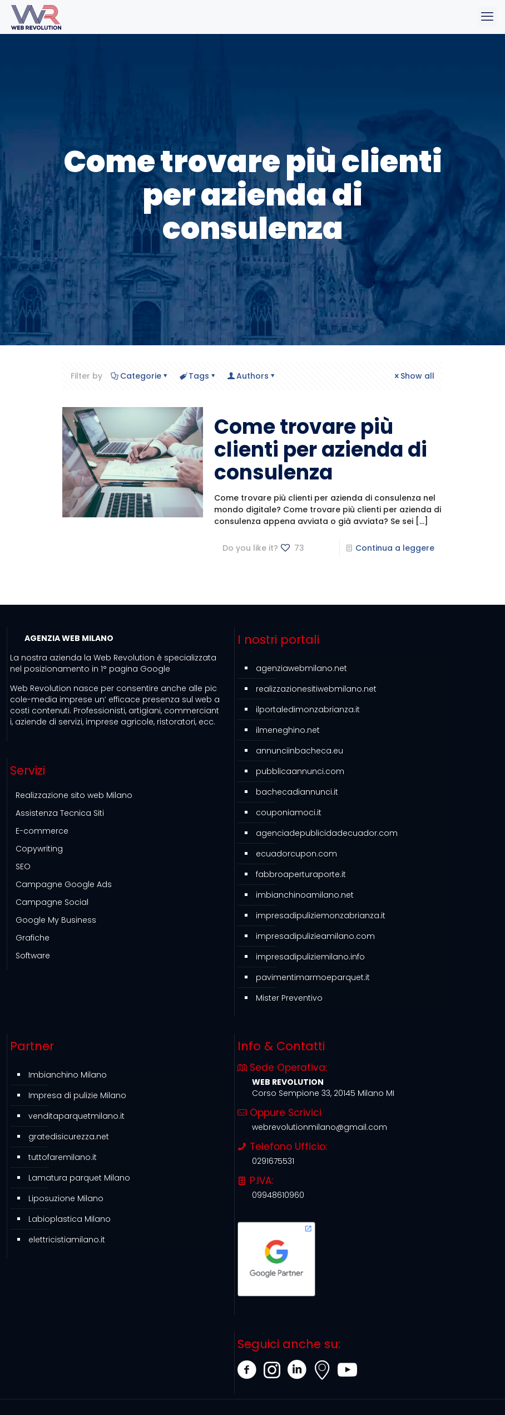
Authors (251, 375)
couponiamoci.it (288, 812)
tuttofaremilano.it (62, 1157)
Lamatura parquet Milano (79, 1177)
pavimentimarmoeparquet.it (313, 977)
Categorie (140, 375)
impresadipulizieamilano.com (315, 936)
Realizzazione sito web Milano (74, 795)
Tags (198, 375)
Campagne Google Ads (64, 884)
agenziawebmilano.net (301, 668)
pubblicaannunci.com (300, 771)
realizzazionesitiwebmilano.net (316, 688)
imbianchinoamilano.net (305, 894)
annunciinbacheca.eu (299, 750)
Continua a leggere (394, 548)
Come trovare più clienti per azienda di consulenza (320, 450)
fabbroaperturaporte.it (301, 874)
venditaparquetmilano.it (76, 1116)
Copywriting (39, 848)
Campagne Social (52, 902)
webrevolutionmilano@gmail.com (319, 1127)
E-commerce (42, 830)
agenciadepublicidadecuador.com (327, 833)
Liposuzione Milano (65, 1198)
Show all (413, 375)
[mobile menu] (487, 16)
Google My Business (56, 920)
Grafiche (32, 937)
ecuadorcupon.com (296, 853)
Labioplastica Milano (69, 1219)
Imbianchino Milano (67, 1074)
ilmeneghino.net (288, 730)
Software (33, 955)
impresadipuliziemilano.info (310, 956)
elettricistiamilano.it (66, 1239)
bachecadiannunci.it (297, 791)
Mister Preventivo (289, 997)
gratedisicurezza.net (68, 1136)
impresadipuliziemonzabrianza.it (320, 915)
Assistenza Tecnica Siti (60, 813)
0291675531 (273, 1161)
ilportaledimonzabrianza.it (308, 709)
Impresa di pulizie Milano (77, 1095)
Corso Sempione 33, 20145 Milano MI (323, 1093)
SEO (23, 866)
